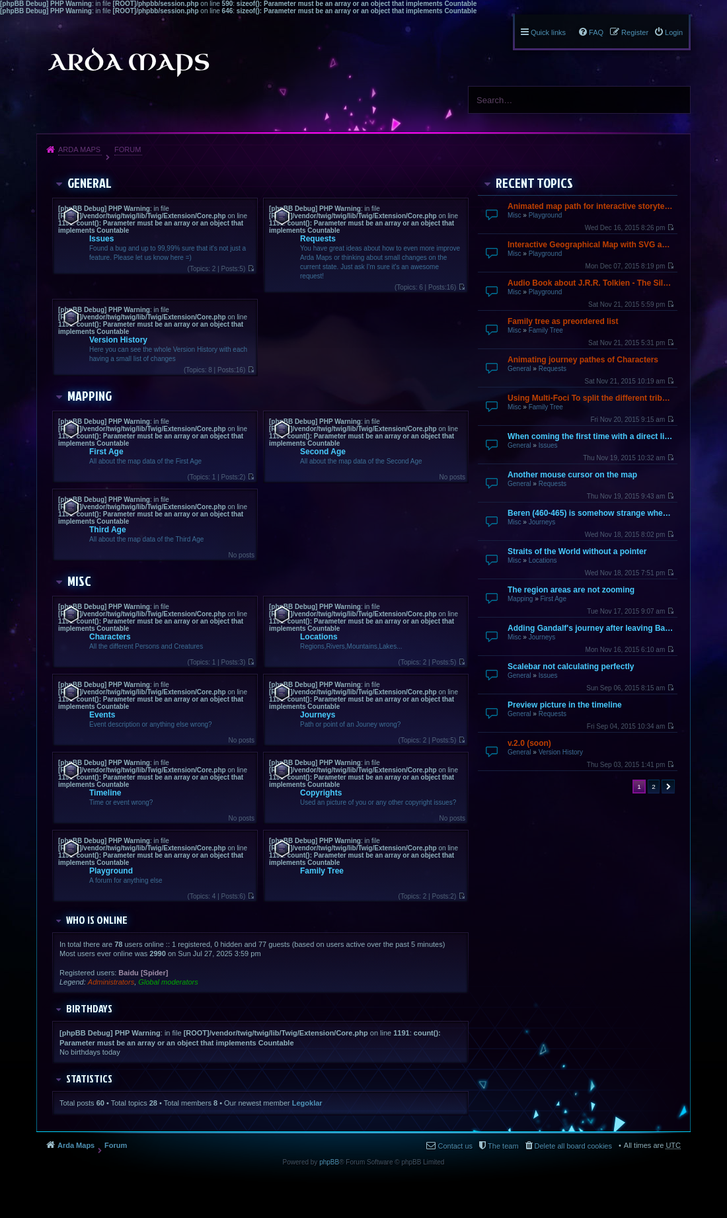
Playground (545, 215)
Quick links (548, 32)
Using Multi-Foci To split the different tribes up (591, 398)
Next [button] (668, 786)
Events (102, 714)
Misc (514, 215)
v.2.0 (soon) (529, 743)
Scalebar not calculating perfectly (571, 666)
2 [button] (654, 786)
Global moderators (168, 982)
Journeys (542, 522)
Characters (110, 636)
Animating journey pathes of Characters (583, 359)
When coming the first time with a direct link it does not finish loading (591, 436)
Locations (543, 560)
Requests (552, 368)
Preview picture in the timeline (565, 705)
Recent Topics (534, 182)
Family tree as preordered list (563, 321)
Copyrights (321, 792)
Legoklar (307, 1103)
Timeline (105, 792)
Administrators (111, 982)
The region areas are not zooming (571, 589)
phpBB (329, 1162)
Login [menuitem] (674, 32)
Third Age (107, 529)
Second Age (323, 451)
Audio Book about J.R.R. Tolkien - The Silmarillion (591, 283)
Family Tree (546, 330)
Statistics (89, 1078)
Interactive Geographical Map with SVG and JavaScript (591, 244)
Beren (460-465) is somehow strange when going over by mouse (591, 513)
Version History (561, 752)
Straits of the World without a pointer (577, 551)
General (519, 368)
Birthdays (89, 1008)
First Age (553, 598)
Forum (127, 149)
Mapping (520, 598)
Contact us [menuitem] (455, 1146)
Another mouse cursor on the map (572, 474)
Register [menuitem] (634, 32)
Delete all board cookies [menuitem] (573, 1146)
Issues (548, 445)
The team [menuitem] (503, 1146)
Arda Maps (79, 149)
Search (675, 100)
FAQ (596, 32)
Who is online (97, 920)
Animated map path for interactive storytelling (591, 206)
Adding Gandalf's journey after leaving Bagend (591, 628)
